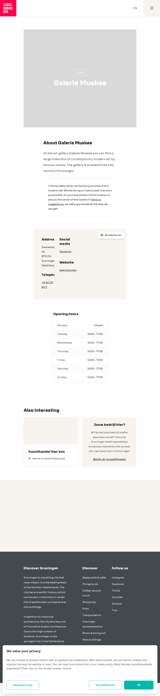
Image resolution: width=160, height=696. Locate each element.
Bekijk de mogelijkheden (109, 459)
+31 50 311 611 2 (47, 285)
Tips (114, 610)
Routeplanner (111, 235)
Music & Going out (93, 633)
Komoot (117, 603)
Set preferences (105, 685)
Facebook (65, 251)
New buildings (91, 639)
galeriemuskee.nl (69, 270)
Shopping (88, 602)
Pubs (85, 608)
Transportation (91, 615)
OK (139, 685)
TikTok (116, 590)
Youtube (117, 597)
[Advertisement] (80, 516)
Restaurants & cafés (94, 577)
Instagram (118, 577)
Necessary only (22, 685)
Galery (80, 72)
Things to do (90, 584)
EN (135, 8)
